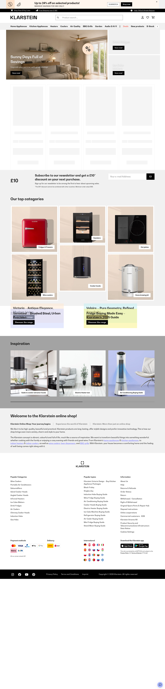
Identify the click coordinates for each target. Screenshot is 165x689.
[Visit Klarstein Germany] (85, 655)
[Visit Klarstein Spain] (85, 660)
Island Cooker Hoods (18, 602)
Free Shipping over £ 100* (48, 10)
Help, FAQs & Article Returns (144, 10)
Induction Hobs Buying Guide (95, 604)
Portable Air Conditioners (20, 595)
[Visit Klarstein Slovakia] (94, 660)
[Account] (142, 17)
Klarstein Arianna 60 (129, 630)
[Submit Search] (58, 17)
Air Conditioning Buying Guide (131, 503)
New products (137, 26)
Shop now (126, 4)
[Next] (157, 26)
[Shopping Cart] (153, 17)
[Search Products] (89, 17)
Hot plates (145, 257)
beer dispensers (68, 553)
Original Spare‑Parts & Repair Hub (134, 616)
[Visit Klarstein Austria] (89, 655)
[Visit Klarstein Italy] (102, 655)
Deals (125, 26)
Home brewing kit (142, 304)
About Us (124, 591)
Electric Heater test (82, 503)
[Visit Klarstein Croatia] (89, 665)
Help (122, 595)
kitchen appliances (129, 550)
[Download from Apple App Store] (126, 656)
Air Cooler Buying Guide (93, 629)
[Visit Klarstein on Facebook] (19, 684)
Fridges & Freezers (46, 257)
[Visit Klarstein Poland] (85, 665)
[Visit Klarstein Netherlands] (89, 670)
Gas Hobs (14, 630)
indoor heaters (17, 553)
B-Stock (150, 26)
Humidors (97, 247)
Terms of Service (137, 663)
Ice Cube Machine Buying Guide (97, 622)
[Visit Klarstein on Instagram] (12, 684)
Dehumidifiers (16, 598)
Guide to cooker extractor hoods (33, 503)
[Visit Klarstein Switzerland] (94, 655)
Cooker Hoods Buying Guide (95, 615)
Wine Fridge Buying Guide (94, 608)
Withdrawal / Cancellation (131, 609)
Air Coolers (15, 619)
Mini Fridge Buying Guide (94, 632)
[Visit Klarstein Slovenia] (98, 670)
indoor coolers (32, 553)
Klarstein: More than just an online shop (111, 534)
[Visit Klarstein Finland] (102, 665)
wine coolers (54, 553)
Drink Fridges (15, 616)
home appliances (111, 550)
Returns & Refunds (128, 598)
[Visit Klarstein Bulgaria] (98, 665)
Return (123, 605)
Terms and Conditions (70, 684)
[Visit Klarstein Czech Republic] (98, 660)
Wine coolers (48, 304)
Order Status (125, 602)
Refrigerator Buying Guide (94, 625)
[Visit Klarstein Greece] (102, 670)
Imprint (85, 684)
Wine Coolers (15, 591)
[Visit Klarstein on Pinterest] (33, 684)
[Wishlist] (147, 17)
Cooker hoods (95, 295)
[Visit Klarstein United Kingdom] (89, 660)
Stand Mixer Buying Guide (94, 636)
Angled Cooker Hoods (19, 605)
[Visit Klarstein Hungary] (102, 660)
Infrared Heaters (17, 609)
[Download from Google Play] (141, 656)
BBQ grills (84, 553)
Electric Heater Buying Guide (96, 618)
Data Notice (125, 638)
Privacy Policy (124, 663)
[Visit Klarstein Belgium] (85, 670)
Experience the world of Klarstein (71, 534)
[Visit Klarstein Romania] (94, 665)
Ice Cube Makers (17, 612)
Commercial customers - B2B (132, 626)
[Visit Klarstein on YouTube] (26, 684)
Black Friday (89, 597)
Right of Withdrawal (128, 612)
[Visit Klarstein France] (98, 655)
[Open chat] (160, 684)
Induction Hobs (16, 626)
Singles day (88, 601)
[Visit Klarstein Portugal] (94, 670)
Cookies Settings (127, 642)
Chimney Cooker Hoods (20, 623)
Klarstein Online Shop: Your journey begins (30, 534)
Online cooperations (128, 623)
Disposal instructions (129, 619)
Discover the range (24, 377)
